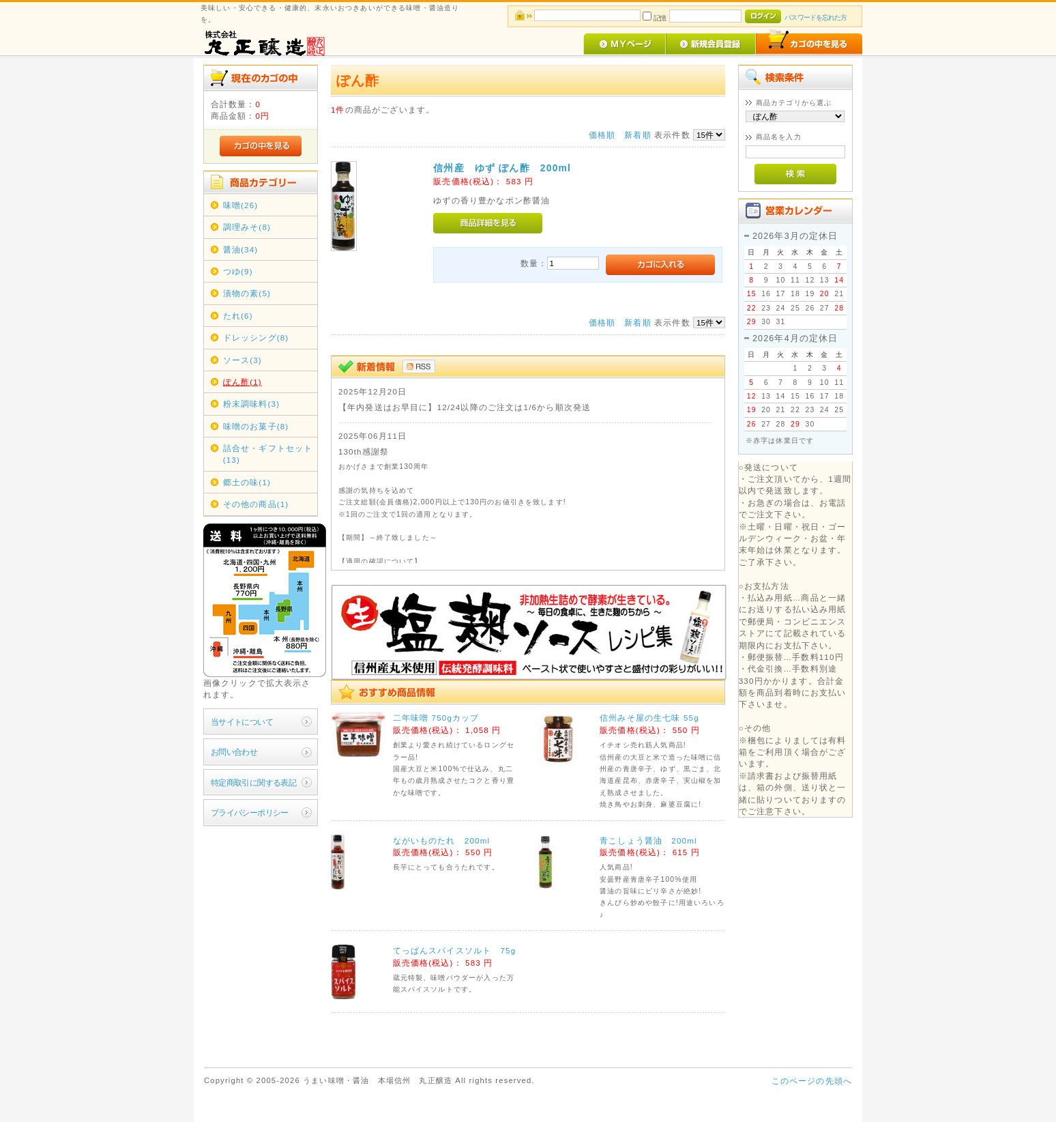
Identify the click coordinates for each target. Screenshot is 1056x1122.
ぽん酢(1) (242, 381)
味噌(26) (241, 205)
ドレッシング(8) (256, 337)
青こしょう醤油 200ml (648, 840)
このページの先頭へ (812, 1080)
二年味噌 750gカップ (436, 717)
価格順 (602, 134)
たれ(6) (238, 315)
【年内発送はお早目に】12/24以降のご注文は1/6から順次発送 (464, 407)
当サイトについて (242, 721)
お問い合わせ (234, 751)
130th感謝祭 (363, 451)
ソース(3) (242, 360)
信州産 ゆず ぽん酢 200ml (502, 167)
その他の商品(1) (256, 504)
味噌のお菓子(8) (256, 426)
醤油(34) (241, 249)
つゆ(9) (238, 271)
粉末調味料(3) (251, 403)
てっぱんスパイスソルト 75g (454, 950)
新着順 (637, 134)
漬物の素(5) (247, 293)
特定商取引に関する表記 (254, 782)
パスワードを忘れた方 (815, 17)
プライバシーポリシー (250, 812)
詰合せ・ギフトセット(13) (268, 454)
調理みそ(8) (247, 226)
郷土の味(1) (247, 482)
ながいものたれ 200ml (441, 840)
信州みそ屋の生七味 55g (649, 717)
